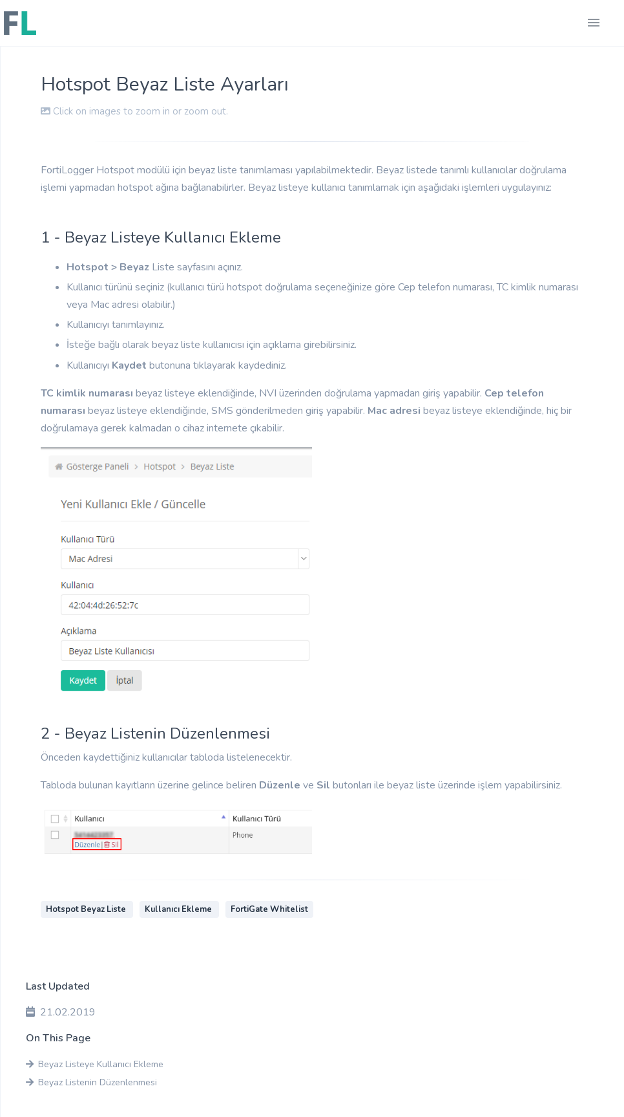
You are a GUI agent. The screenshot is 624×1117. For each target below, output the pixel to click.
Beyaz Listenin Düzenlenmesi (91, 1082)
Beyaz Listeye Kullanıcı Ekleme (94, 1064)
